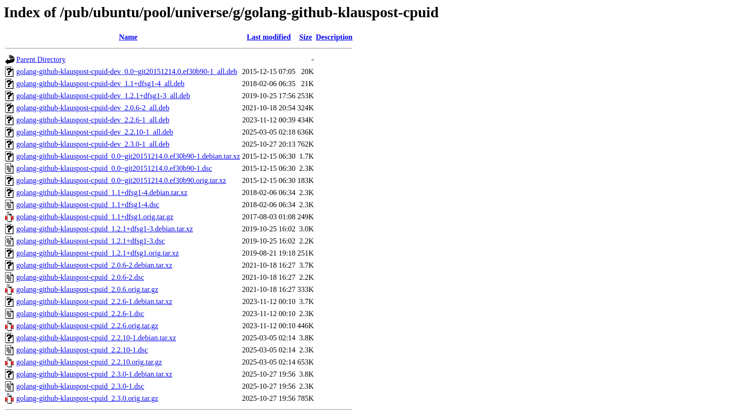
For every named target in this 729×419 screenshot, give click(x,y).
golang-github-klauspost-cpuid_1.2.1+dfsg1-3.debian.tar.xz (104, 229)
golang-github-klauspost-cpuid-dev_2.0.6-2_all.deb (92, 108)
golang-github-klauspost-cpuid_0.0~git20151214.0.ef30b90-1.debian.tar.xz (128, 156)
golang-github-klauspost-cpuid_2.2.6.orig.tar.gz (87, 326)
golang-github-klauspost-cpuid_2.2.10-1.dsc (82, 350)
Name (128, 37)
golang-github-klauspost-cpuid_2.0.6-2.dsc (80, 277)
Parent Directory (41, 59)
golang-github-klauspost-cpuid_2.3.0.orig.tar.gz (87, 398)
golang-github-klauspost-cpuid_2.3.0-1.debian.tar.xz (94, 374)
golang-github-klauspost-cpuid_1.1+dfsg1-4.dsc (87, 205)
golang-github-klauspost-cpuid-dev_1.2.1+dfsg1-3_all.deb (103, 96)
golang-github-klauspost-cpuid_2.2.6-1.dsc (80, 314)
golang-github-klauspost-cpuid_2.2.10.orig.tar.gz (89, 362)
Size (305, 37)
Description (334, 37)
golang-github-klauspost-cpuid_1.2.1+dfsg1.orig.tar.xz (97, 253)
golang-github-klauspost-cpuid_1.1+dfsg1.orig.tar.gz (94, 217)
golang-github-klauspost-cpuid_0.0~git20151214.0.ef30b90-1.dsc (114, 168)
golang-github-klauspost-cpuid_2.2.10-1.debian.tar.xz (96, 338)
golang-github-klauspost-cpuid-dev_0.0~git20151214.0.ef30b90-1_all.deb (126, 71)
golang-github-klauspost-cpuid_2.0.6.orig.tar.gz (87, 289)
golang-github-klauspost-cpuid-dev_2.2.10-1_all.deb (94, 132)
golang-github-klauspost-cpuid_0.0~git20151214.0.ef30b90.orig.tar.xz (121, 180)
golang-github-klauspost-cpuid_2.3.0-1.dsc (80, 386)
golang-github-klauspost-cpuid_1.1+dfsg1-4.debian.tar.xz (101, 192)
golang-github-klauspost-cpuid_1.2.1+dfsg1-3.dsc (90, 241)
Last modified (269, 37)
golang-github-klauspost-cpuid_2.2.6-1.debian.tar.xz (94, 301)
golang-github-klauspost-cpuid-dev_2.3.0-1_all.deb (92, 144)
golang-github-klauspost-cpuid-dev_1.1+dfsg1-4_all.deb (100, 84)
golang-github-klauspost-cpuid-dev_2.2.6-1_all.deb (92, 120)
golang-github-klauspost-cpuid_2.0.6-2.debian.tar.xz (94, 265)
